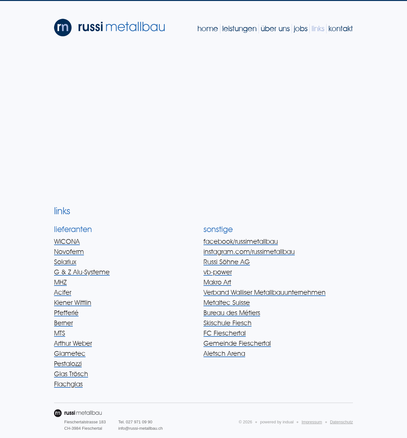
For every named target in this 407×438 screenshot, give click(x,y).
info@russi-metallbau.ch (140, 428)
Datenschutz (341, 422)
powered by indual (277, 422)
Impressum (311, 422)
